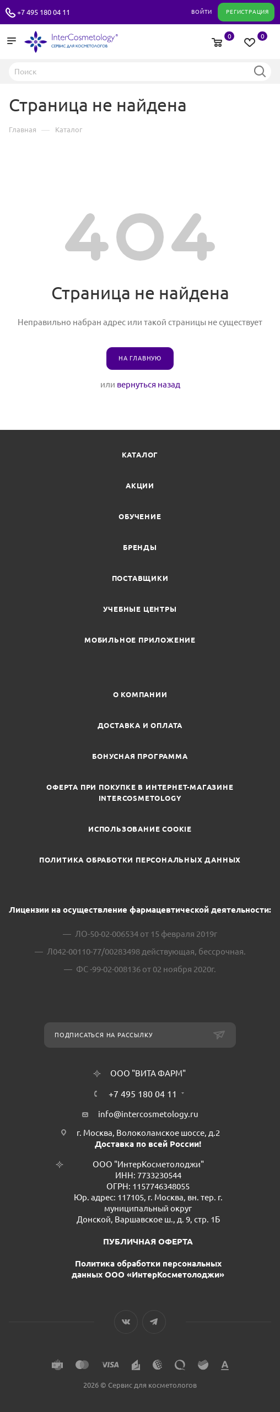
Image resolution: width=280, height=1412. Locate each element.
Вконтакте (126, 1322)
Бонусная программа (139, 756)
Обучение (140, 516)
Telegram (154, 1322)
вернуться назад (148, 384)
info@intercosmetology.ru (148, 1114)
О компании (140, 694)
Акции (140, 485)
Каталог (140, 455)
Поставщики (140, 578)
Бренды (140, 547)
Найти (259, 71)
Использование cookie (140, 829)
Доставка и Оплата (140, 725)
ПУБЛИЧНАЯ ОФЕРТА (148, 1241)
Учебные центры (139, 609)
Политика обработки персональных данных (140, 860)
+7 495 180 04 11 (43, 12)
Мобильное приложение (140, 640)
